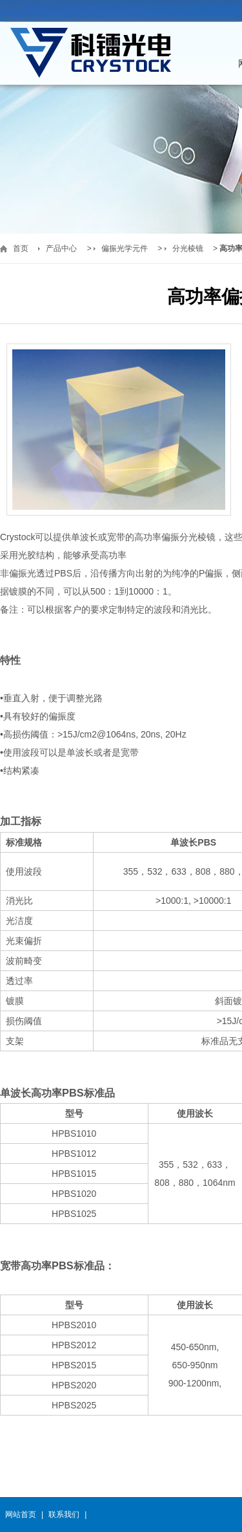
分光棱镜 (187, 248)
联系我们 (63, 1514)
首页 (20, 248)
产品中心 (61, 248)
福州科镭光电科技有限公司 (90, 53)
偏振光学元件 (124, 248)
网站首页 (20, 1514)
